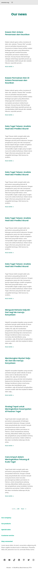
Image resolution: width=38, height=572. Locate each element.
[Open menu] (12, 2)
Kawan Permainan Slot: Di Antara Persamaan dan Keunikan (17, 80)
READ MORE (9, 66)
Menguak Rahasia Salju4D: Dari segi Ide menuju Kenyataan (17, 312)
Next (23, 509)
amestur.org (5, 2)
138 (18, 509)
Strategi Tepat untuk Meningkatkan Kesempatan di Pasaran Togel (18, 409)
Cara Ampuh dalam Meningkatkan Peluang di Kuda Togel (17, 459)
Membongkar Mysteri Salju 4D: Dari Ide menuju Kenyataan (17, 360)
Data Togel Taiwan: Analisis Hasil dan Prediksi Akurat (18, 127)
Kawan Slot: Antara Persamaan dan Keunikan (17, 33)
